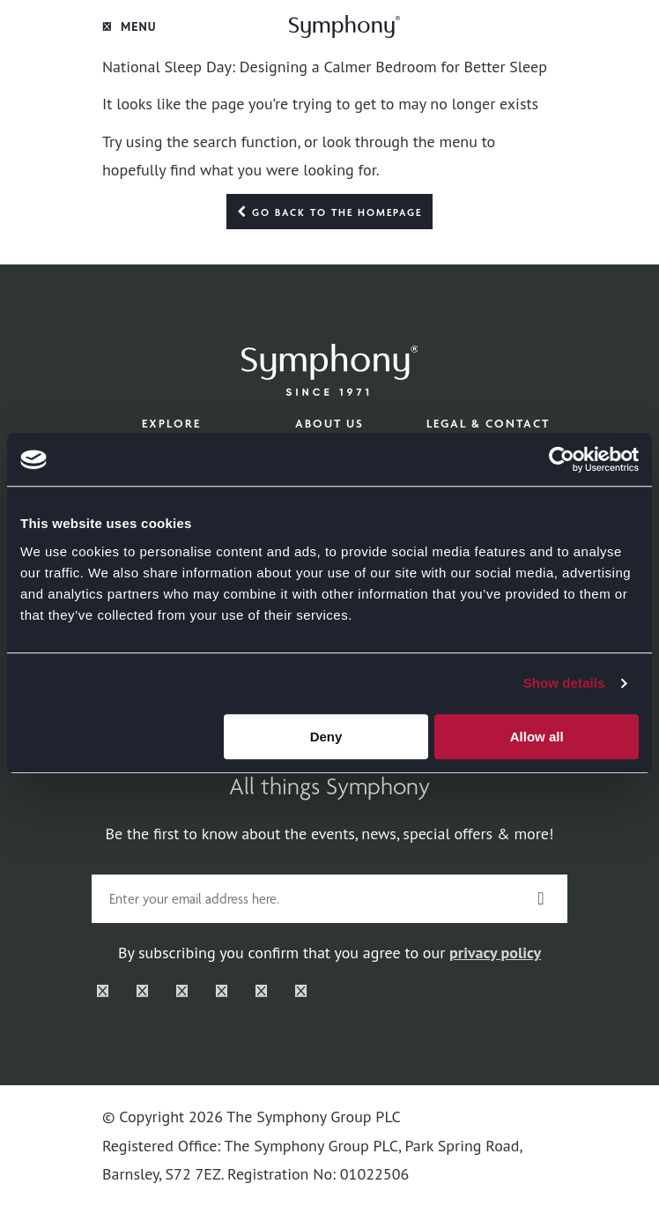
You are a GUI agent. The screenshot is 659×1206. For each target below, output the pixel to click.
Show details (564, 682)
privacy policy (495, 952)
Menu (129, 26)
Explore (171, 423)
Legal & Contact (488, 423)
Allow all (537, 736)
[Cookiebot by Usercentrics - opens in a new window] (562, 459)
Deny (326, 736)
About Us (329, 423)
